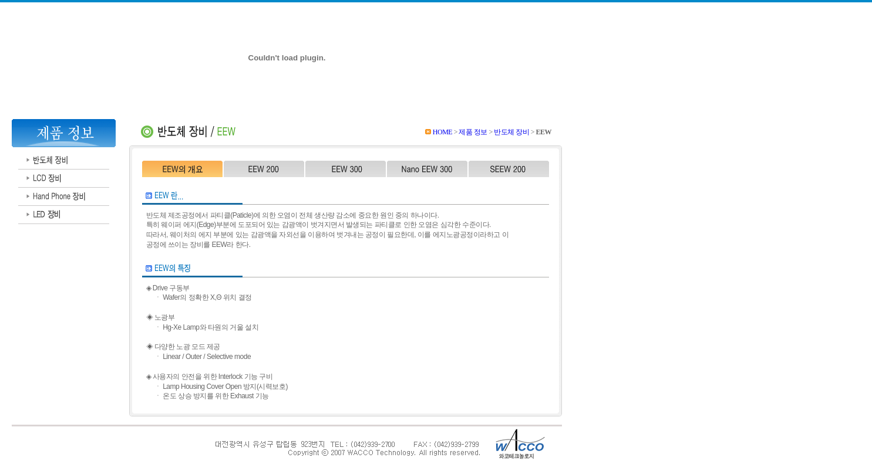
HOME (442, 132)
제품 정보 (473, 132)
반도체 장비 (512, 132)
